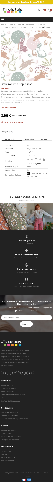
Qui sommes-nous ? (8, 430)
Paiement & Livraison (8, 388)
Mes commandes (7, 461)
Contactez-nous (7, 385)
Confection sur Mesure (9, 412)
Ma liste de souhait (8, 457)
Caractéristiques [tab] (11, 139)
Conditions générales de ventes (13, 395)
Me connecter (6, 451)
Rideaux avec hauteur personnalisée (14, 419)
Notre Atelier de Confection (11, 436)
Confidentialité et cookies (10, 401)
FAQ (2, 398)
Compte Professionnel (9, 416)
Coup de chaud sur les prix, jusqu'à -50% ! (26, 2)
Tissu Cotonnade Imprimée (15, 27)
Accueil (4, 25)
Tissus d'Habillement (26, 25)
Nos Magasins (6, 433)
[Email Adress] (26, 317)
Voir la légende (35, 163)
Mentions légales (7, 391)
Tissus (12, 25)
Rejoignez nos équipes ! (10, 440)
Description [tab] (29, 139)
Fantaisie (41, 25)
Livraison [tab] (44, 139)
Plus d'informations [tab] (8, 107)
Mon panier (5, 454)
